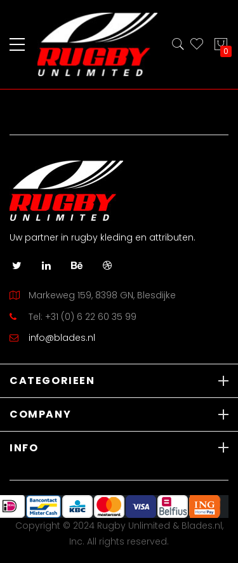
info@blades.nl (62, 337)
